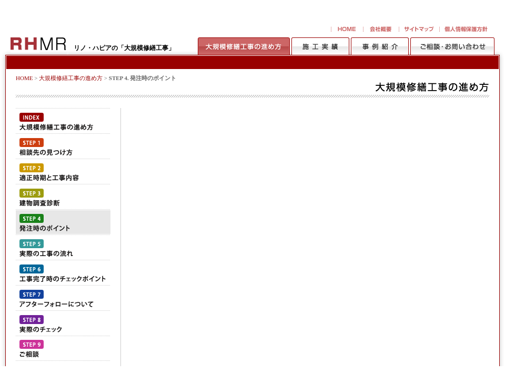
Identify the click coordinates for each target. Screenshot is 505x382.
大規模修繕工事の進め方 (71, 78)
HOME (24, 78)
